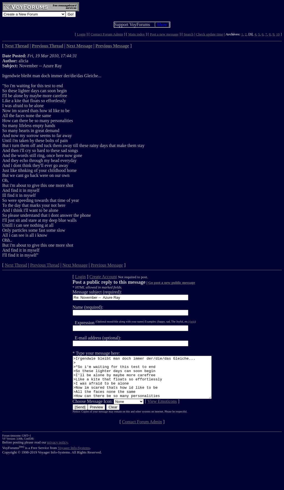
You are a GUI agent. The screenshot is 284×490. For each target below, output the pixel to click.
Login (81, 34)
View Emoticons (153, 409)
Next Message (75, 265)
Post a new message (164, 34)
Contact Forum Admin (107, 34)
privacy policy (57, 450)
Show (162, 24)
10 (278, 34)
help (184, 321)
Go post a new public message (163, 282)
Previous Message (107, 265)
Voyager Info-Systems (74, 456)
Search (188, 34)
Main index (136, 34)
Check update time (209, 34)
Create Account (94, 276)
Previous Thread (44, 265)
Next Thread (16, 265)
